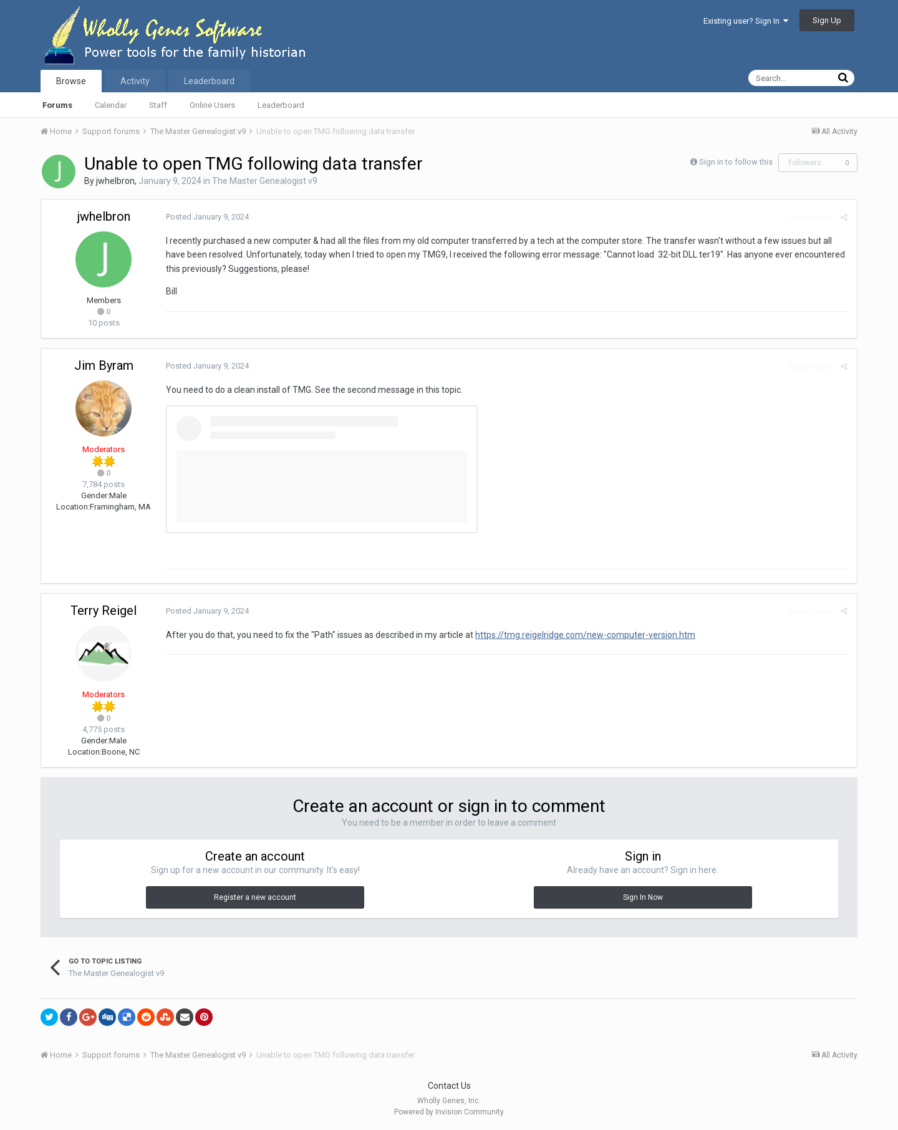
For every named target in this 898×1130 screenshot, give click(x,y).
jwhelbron (115, 181)
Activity (135, 81)
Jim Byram (103, 365)
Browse (71, 81)
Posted (207, 216)
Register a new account (255, 897)
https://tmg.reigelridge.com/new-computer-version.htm (585, 635)
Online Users (212, 105)
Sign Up (827, 20)
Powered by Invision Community (449, 1112)
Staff (158, 105)
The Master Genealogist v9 (264, 181)
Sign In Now (643, 897)
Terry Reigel (103, 610)
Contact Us (449, 1086)
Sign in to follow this (736, 162)
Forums (57, 105)
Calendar (111, 105)
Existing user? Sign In (745, 21)
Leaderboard (281, 105)
